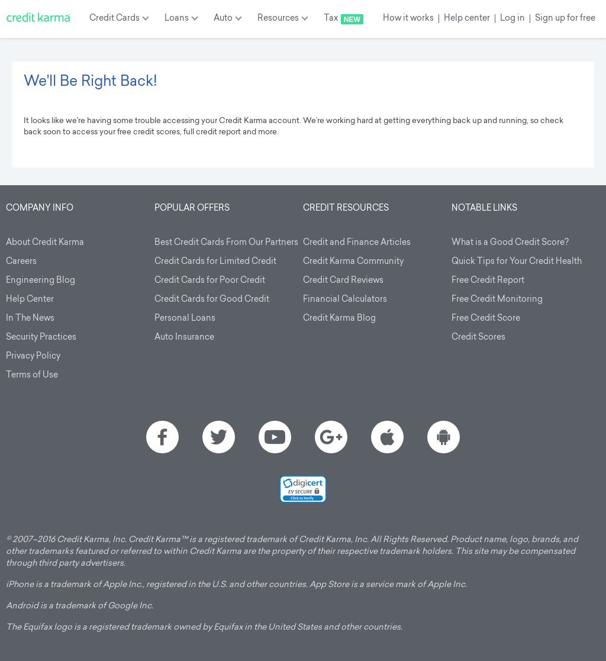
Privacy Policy (33, 356)
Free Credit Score (486, 318)
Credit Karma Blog (339, 318)
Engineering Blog (40, 280)
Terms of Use (32, 375)
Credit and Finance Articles (357, 242)
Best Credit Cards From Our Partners (226, 242)
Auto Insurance (184, 337)
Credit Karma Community (353, 261)
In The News (30, 318)
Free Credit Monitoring (497, 299)
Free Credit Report (488, 280)
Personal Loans (184, 318)
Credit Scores (478, 337)
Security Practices (41, 337)
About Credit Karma (45, 242)
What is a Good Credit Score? (510, 242)
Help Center (30, 299)
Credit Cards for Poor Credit (209, 280)
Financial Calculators (345, 299)
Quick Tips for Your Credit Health (517, 261)
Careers (21, 261)
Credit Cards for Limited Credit (215, 261)
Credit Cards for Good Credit (211, 299)
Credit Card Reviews (343, 280)
